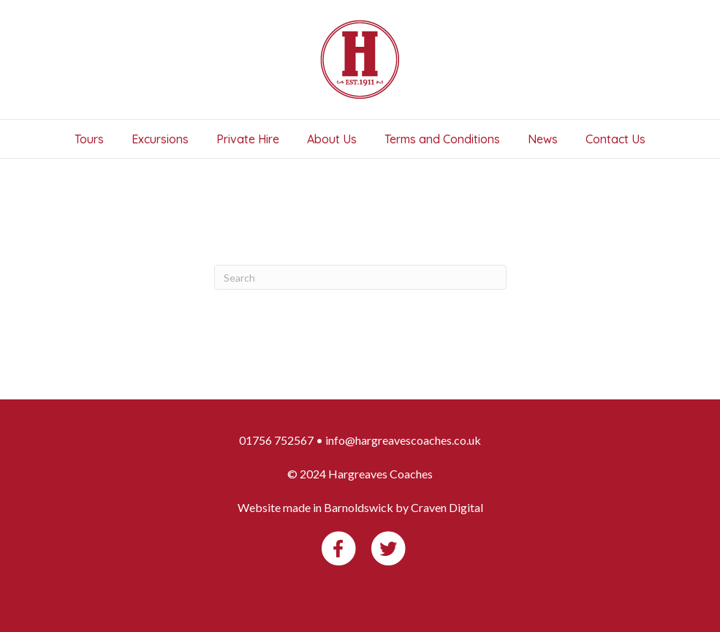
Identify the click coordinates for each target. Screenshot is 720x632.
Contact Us (615, 139)
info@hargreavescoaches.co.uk (403, 440)
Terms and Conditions (442, 139)
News (543, 139)
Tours (89, 139)
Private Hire (247, 139)
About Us (332, 139)
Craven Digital (447, 507)
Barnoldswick (358, 507)
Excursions (160, 139)
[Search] (360, 277)
